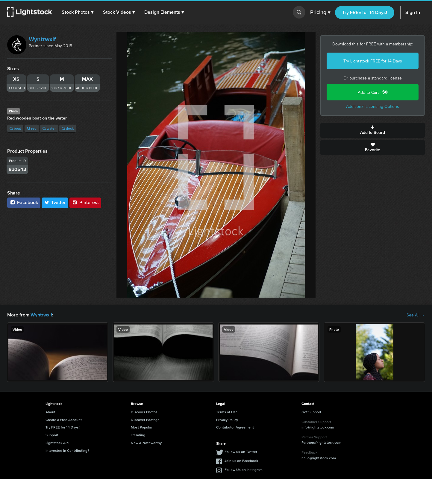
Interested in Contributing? (67, 450)
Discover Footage (145, 419)
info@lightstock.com (317, 427)
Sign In (412, 12)
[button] (77, 12)
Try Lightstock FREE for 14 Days (372, 61)
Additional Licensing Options (372, 106)
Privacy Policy (227, 419)
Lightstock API (57, 442)
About (50, 411)
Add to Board (373, 130)
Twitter (55, 202)
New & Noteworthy (146, 442)
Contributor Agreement (235, 427)
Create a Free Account (64, 419)
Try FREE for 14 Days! (364, 12)
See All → (416, 315)
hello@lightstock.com (318, 457)
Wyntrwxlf (42, 39)
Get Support (311, 411)
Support (52, 434)
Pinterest (85, 202)
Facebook (24, 202)
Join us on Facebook (241, 460)
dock (68, 128)
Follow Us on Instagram (244, 469)
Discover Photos (144, 411)
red (32, 128)
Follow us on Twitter (241, 451)
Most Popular (141, 427)
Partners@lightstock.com (321, 442)
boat (15, 128)
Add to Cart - (373, 92)
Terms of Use (227, 411)
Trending (138, 434)
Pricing (320, 12)
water (49, 128)
